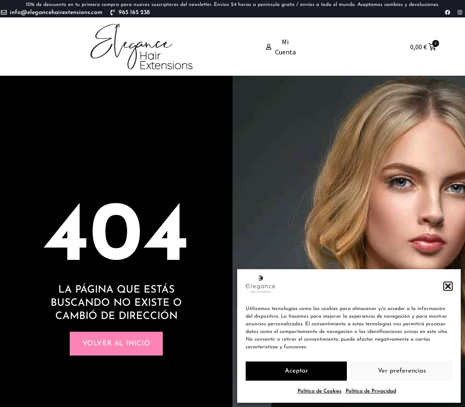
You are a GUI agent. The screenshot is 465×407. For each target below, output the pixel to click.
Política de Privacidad (371, 391)
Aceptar (296, 371)
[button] (448, 286)
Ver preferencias (402, 371)
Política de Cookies (319, 391)
